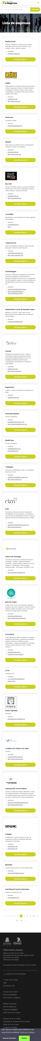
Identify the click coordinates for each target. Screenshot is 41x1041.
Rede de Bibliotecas (9, 1007)
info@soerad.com (13, 369)
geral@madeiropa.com (14, 448)
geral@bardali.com (13, 196)
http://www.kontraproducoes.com (17, 424)
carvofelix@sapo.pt (13, 224)
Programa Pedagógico (10, 1010)
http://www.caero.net (14, 101)
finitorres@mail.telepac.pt (15, 126)
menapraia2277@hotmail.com (16, 873)
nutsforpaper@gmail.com (15, 616)
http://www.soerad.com (14, 371)
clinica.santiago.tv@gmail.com (16, 572)
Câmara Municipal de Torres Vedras (24, 965)
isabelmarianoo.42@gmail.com (16, 719)
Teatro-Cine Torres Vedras (11, 1012)
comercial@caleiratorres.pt (15, 253)
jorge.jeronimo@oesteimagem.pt (17, 289)
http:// (9, 227)
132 (21, 921)
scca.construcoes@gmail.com (16, 679)
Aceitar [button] (24, 1038)
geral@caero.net (12, 99)
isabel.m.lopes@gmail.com (15, 321)
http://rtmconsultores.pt (14, 479)
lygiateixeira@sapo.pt (14, 652)
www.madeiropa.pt (13, 451)
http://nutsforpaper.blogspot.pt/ (17, 618)
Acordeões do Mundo (10, 1027)
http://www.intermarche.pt (15, 805)
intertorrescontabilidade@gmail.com (18, 802)
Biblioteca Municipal (9, 1004)
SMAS (5, 983)
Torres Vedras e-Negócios (11, 998)
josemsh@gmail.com (13, 897)
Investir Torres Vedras (10, 992)
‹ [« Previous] (3, 916)
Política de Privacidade (10, 960)
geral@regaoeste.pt (13, 397)
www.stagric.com (12, 848)
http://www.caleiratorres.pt (15, 255)
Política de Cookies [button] (27, 1032)
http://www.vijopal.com (14, 154)
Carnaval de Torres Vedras (11, 1019)
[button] (38, 2)
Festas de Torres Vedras (11, 1024)
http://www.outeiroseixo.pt (15, 759)
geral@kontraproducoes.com (16, 422)
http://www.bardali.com (14, 198)
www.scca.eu (11, 681)
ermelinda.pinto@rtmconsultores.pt (18, 477)
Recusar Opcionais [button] (9, 1038)
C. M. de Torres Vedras (10, 980)
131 (17, 921)
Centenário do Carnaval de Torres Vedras (16, 1021)
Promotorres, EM (8, 986)
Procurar (35, 9)
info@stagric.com (13, 846)
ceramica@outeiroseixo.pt (15, 757)
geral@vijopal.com (13, 152)
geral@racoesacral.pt (14, 53)
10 (34, 916)
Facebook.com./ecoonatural (15, 654)
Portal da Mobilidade (10, 995)
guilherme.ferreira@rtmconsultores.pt (18, 525)
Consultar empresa (20, 59)
